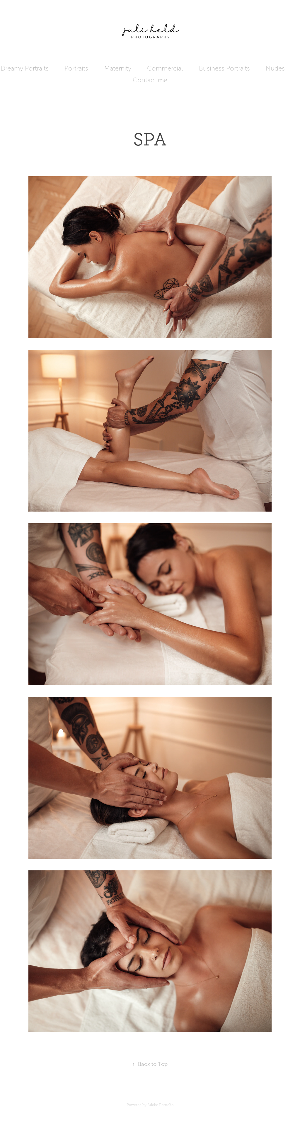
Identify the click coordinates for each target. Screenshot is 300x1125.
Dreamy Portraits (25, 68)
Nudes (275, 68)
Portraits (76, 68)
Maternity (117, 68)
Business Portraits (224, 68)
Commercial (165, 68)
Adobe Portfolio (160, 1105)
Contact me (150, 80)
